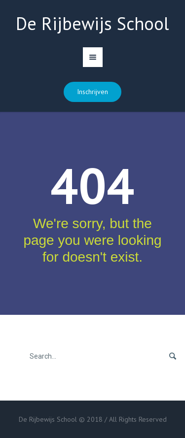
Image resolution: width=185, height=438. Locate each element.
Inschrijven (92, 91)
